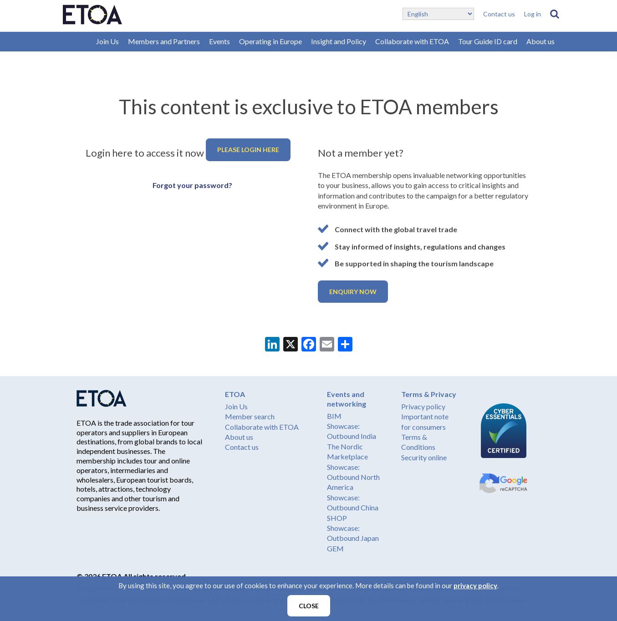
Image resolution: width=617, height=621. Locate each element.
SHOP (337, 518)
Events (219, 41)
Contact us (499, 14)
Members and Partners (164, 41)
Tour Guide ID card (487, 41)
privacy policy (475, 585)
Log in (532, 14)
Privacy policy (423, 406)
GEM (335, 548)
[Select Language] (438, 14)
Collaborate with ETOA (412, 41)
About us (540, 41)
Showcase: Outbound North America (353, 477)
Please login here (248, 149)
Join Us (107, 41)
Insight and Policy (338, 41)
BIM (334, 416)
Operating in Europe (270, 41)
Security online (424, 457)
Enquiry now (353, 291)
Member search (250, 416)
